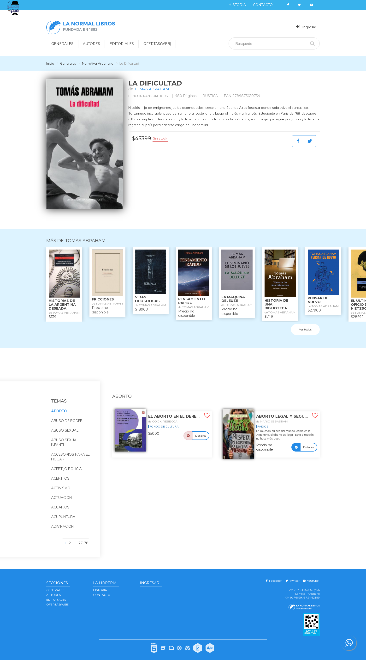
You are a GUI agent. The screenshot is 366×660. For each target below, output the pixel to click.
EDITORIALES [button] (122, 44)
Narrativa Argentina (97, 63)
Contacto (263, 5)
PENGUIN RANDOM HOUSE (152, 96)
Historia (237, 5)
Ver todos (305, 324)
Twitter (292, 576)
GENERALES (55, 585)
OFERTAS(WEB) (157, 44)
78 (86, 538)
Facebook (274, 576)
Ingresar (306, 26)
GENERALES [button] (62, 44)
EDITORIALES (56, 595)
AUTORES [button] (91, 44)
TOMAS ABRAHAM (152, 89)
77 (80, 538)
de (162, 416)
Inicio (50, 63)
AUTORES (53, 590)
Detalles (200, 431)
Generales (68, 63)
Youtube (311, 576)
